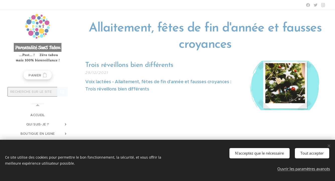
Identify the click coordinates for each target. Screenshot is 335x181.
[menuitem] (38, 115)
